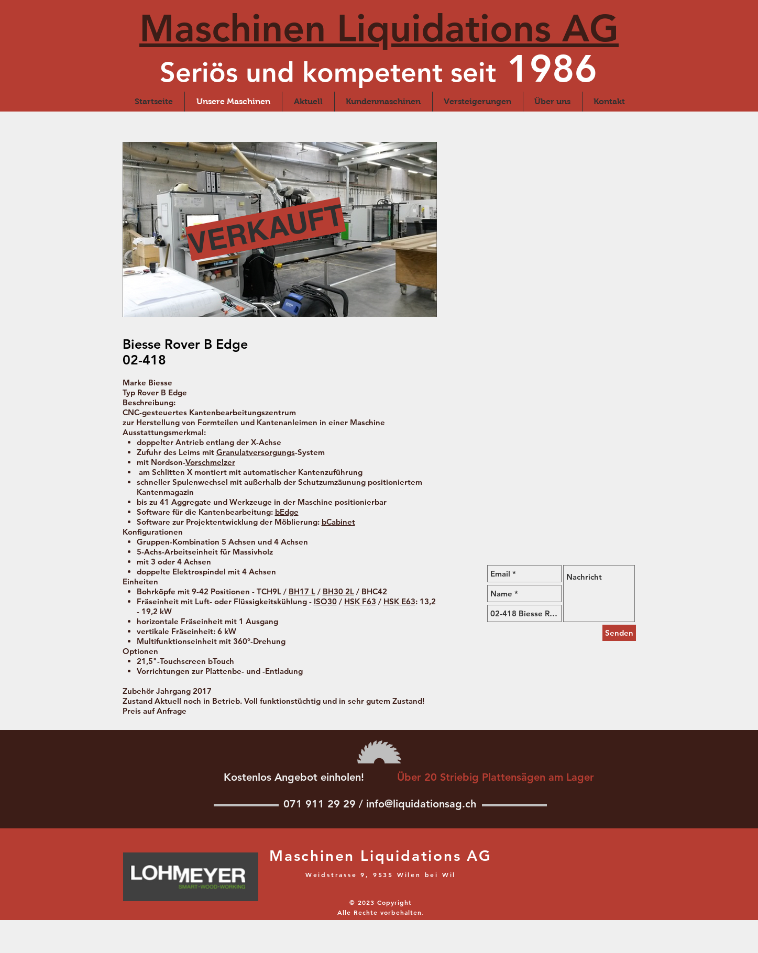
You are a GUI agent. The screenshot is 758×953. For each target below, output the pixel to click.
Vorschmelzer (210, 462)
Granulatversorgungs (255, 452)
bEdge (287, 512)
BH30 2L (338, 591)
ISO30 (325, 601)
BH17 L (302, 591)
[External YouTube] (532, 473)
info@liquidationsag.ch (421, 803)
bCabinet (338, 522)
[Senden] (619, 633)
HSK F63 (360, 601)
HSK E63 (399, 601)
